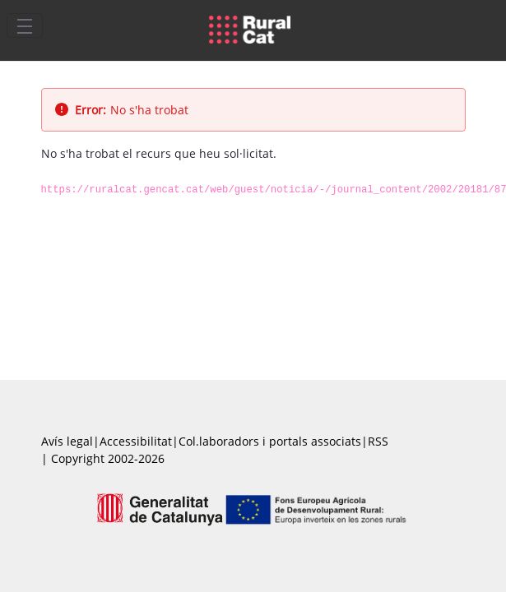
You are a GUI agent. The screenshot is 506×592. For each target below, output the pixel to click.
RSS (378, 441)
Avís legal (67, 441)
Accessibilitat (136, 441)
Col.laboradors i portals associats (270, 441)
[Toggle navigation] (25, 25)
